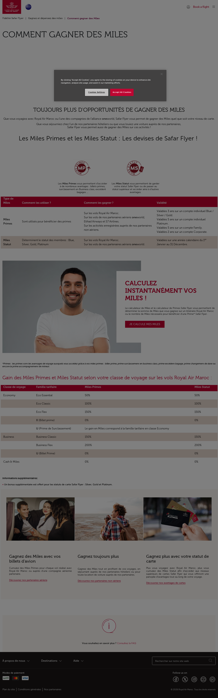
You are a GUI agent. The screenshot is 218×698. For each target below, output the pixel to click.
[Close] (161, 74)
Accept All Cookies (122, 92)
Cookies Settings (96, 92)
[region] (110, 85)
